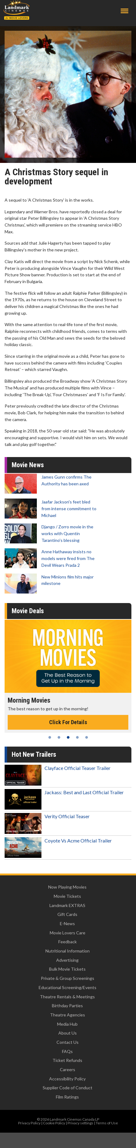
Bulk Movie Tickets (67, 969)
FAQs (67, 1051)
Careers (67, 1069)
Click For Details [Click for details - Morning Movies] (68, 722)
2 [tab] (59, 737)
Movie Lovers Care (67, 932)
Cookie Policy (54, 1123)
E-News (67, 923)
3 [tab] (68, 737)
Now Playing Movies (67, 887)
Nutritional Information (67, 950)
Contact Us (67, 1042)
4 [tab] (77, 737)
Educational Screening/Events (67, 987)
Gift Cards (67, 914)
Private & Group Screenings (67, 978)
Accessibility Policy (67, 1078)
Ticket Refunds (67, 1060)
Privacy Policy (29, 1123)
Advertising (67, 960)
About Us (67, 1033)
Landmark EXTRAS (67, 905)
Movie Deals (28, 611)
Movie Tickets (67, 896)
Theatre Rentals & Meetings (67, 996)
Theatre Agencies (67, 1014)
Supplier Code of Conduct (67, 1087)
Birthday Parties (67, 1005)
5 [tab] (87, 737)
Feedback (67, 941)
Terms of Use (107, 1123)
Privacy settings (80, 1123)
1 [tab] (50, 737)
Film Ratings (67, 1096)
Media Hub (67, 1024)
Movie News (28, 465)
